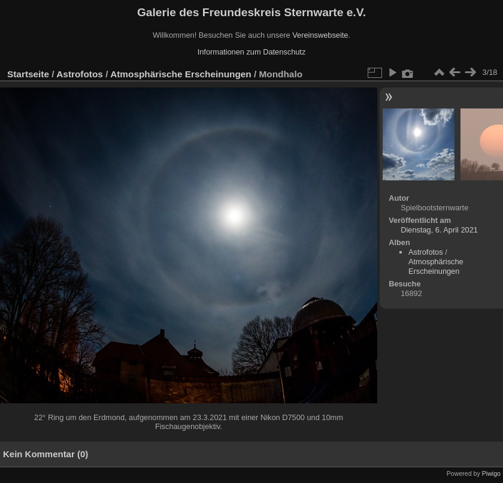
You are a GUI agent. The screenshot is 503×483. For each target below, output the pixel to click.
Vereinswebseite (320, 35)
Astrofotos (79, 74)
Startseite (28, 74)
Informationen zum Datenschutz (252, 51)
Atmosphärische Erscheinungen (181, 74)
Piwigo (491, 473)
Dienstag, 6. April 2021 (439, 229)
